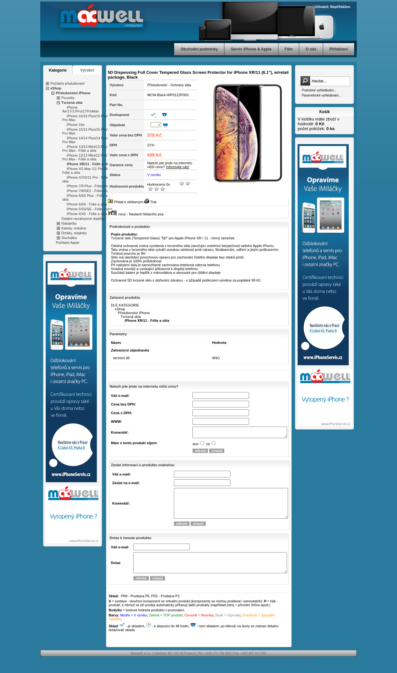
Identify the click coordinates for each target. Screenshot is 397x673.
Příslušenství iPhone (73, 93)
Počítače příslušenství (68, 83)
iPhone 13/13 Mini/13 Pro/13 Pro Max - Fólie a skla (86, 148)
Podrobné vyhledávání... (319, 90)
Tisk (153, 202)
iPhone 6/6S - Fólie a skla (87, 204)
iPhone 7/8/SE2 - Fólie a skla (89, 191)
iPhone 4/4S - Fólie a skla (87, 214)
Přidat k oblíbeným (128, 202)
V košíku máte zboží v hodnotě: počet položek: (318, 124)
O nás (311, 49)
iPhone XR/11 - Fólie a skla (89, 164)
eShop (56, 88)
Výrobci (87, 70)
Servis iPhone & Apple (251, 49)
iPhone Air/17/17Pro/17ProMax (80, 109)
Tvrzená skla (71, 102)
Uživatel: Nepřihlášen (332, 7)
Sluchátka (69, 238)
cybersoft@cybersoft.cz (301, 669)
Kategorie (57, 70)
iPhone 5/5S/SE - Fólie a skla (90, 209)
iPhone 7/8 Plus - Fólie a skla (89, 186)
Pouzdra (67, 98)
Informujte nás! (177, 167)
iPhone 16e (76, 125)
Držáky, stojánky (74, 233)
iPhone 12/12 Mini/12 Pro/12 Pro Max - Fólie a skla (86, 157)
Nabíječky (69, 223)
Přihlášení (339, 49)
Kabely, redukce (73, 228)
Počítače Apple (67, 242)
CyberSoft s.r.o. (272, 669)
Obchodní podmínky (199, 49)
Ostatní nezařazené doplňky (83, 218)
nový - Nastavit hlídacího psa (140, 214)
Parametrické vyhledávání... (321, 95)
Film (289, 49)
